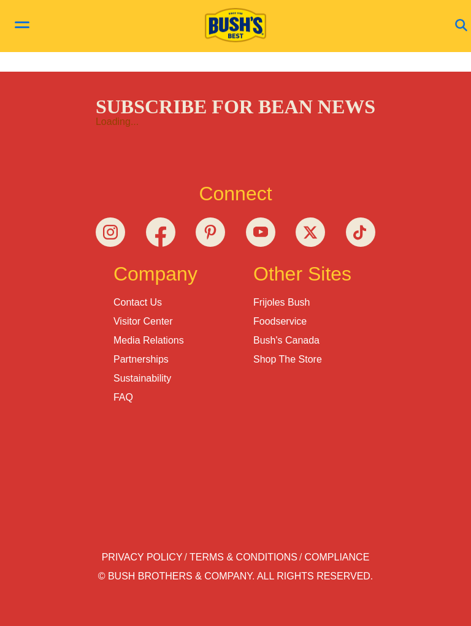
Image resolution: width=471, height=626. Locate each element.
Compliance (337, 557)
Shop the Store (287, 359)
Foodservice (280, 321)
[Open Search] (461, 26)
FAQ (123, 397)
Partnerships (141, 359)
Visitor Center (143, 321)
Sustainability (142, 378)
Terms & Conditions (243, 557)
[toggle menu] (22, 26)
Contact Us (137, 302)
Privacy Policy (142, 557)
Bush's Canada (286, 340)
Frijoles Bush (281, 302)
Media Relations (148, 340)
